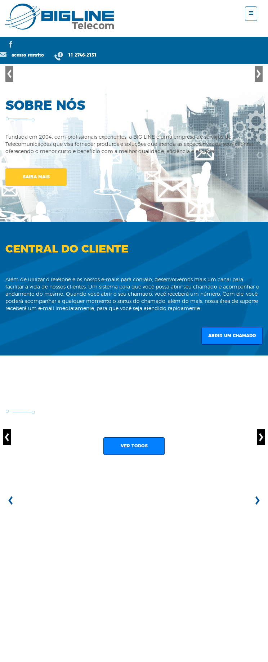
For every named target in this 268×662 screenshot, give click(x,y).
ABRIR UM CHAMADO (232, 336)
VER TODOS (134, 446)
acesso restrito (22, 55)
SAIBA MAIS (36, 177)
